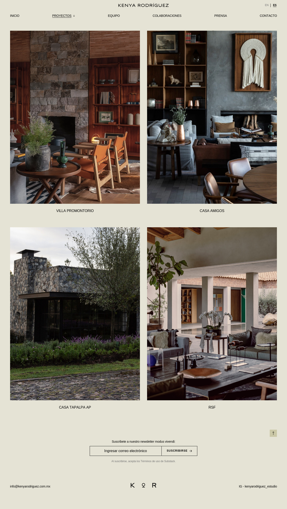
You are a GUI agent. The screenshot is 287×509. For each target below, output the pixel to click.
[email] (30, 486)
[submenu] (63, 16)
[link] (266, 5)
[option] (266, 5)
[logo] (143, 5)
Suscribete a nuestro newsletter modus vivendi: (143, 441)
